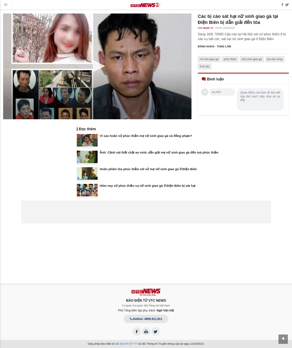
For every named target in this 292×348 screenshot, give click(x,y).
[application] (97, 66)
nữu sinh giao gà (252, 59)
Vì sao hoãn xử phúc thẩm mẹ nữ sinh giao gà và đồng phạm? (146, 136)
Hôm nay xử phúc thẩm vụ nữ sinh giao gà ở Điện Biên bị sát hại (147, 185)
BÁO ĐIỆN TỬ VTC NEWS (146, 300)
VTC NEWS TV (205, 28)
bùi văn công (274, 59)
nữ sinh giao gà (209, 59)
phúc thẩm (230, 59)
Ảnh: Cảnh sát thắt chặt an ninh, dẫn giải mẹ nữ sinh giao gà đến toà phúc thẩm (159, 152)
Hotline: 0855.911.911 (146, 319)
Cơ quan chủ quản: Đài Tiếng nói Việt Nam (146, 305)
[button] (97, 66)
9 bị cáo (204, 66)
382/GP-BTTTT (128, 343)
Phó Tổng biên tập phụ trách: (146, 310)
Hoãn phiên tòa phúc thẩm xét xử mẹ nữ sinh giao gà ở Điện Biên (148, 169)
